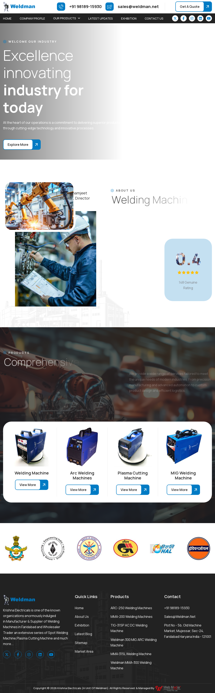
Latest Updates (100, 18)
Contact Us (154, 18)
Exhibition (128, 18)
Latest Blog (83, 634)
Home (7, 18)
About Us (82, 616)
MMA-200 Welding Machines (132, 616)
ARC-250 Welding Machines (131, 608)
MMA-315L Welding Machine (131, 654)
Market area (84, 651)
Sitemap (81, 642)
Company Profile (32, 18)
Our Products (64, 18)
